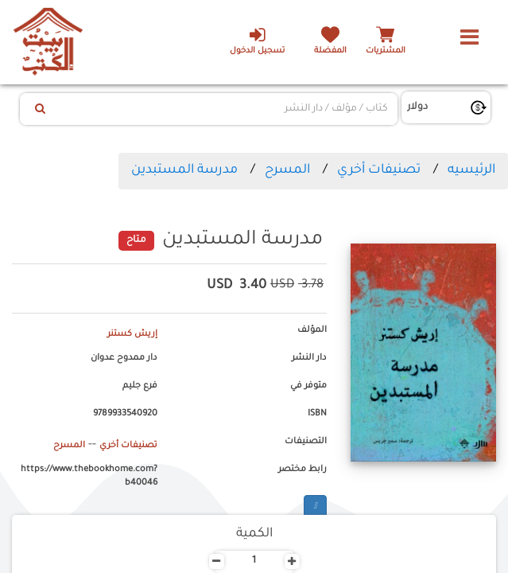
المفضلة (330, 51)
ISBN (317, 414)
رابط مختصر (302, 469)
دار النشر (309, 358)
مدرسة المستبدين (184, 170)
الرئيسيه (471, 170)
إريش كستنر (132, 334)
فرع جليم (139, 386)
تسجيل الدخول (257, 40)
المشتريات (385, 51)
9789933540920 (125, 414)
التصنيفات (306, 441)
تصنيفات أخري (379, 170)
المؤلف (312, 330)
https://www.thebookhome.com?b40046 (89, 477)
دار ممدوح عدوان (124, 358)
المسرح (287, 170)
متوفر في (308, 386)
